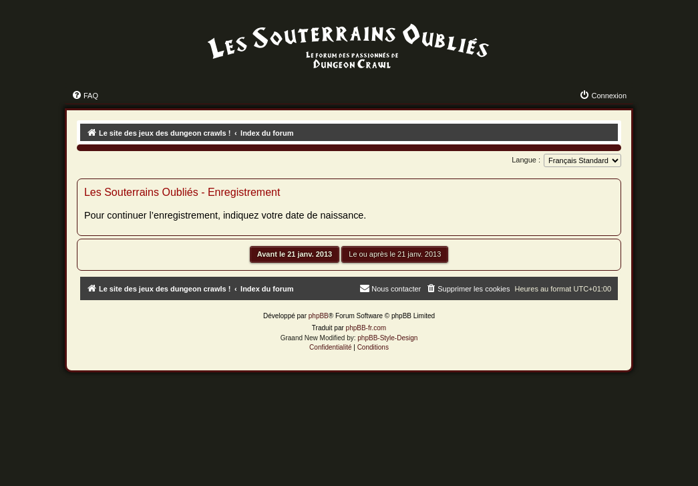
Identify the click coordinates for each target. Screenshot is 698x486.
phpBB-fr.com (366, 328)
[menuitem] (84, 96)
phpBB (319, 316)
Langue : (526, 160)
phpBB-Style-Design (387, 338)
